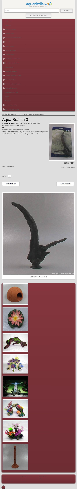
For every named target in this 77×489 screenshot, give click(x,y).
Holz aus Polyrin (9, 54)
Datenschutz (42, 476)
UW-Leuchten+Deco (10, 105)
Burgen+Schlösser (9, 29)
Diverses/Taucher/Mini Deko (12, 38)
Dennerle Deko (8, 33)
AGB (40, 478)
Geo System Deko (9, 50)
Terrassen (8, 101)
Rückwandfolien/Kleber (11, 92)
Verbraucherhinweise (26, 476)
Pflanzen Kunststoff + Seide (12, 75)
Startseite (9, 21)
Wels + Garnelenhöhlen (11, 109)
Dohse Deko (7, 42)
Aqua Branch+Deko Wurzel (36, 114)
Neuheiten (8, 25)
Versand (72, 167)
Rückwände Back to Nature (12, 84)
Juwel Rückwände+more (11, 63)
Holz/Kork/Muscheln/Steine (12, 59)
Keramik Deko (9, 67)
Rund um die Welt (9, 80)
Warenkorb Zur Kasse (38, 15)
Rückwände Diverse (10, 88)
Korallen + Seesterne (10, 71)
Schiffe (7, 96)
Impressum (23, 481)
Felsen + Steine (8, 46)
